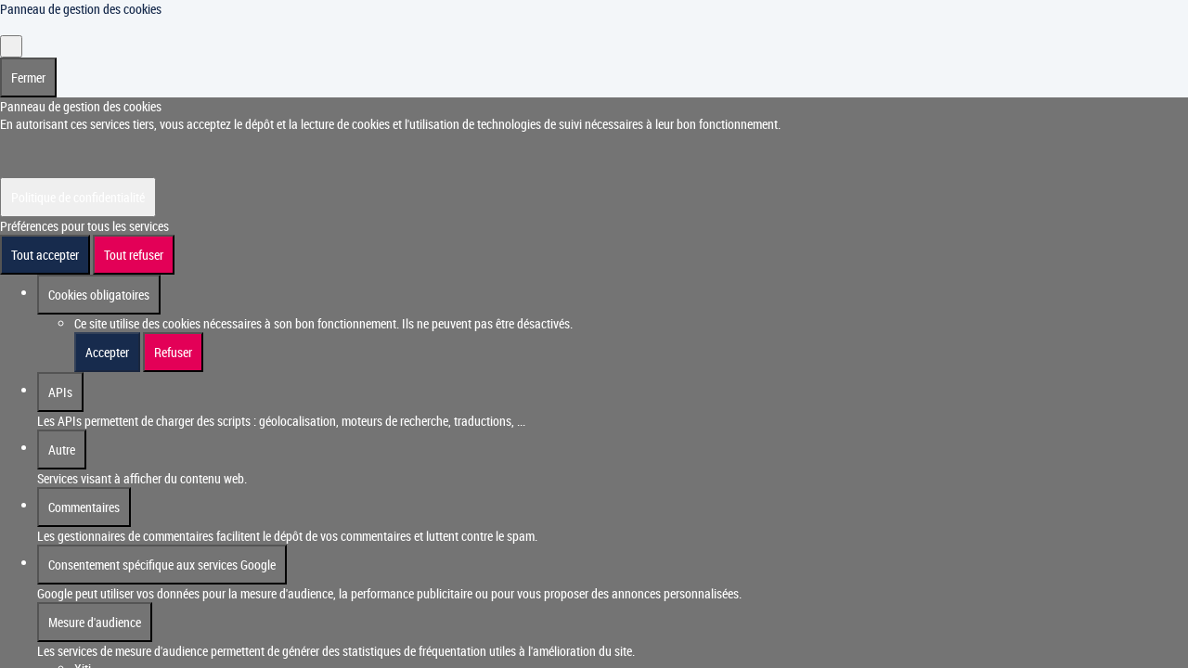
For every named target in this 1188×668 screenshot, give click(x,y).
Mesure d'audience (94, 604)
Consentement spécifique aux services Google (162, 547)
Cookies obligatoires (98, 277)
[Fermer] (11, 29)
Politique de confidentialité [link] (78, 179)
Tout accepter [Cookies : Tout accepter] (45, 237)
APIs (60, 374)
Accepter (107, 334)
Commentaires (84, 489)
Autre (61, 432)
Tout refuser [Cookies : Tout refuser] (133, 237)
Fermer (28, 60)
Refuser (173, 334)
